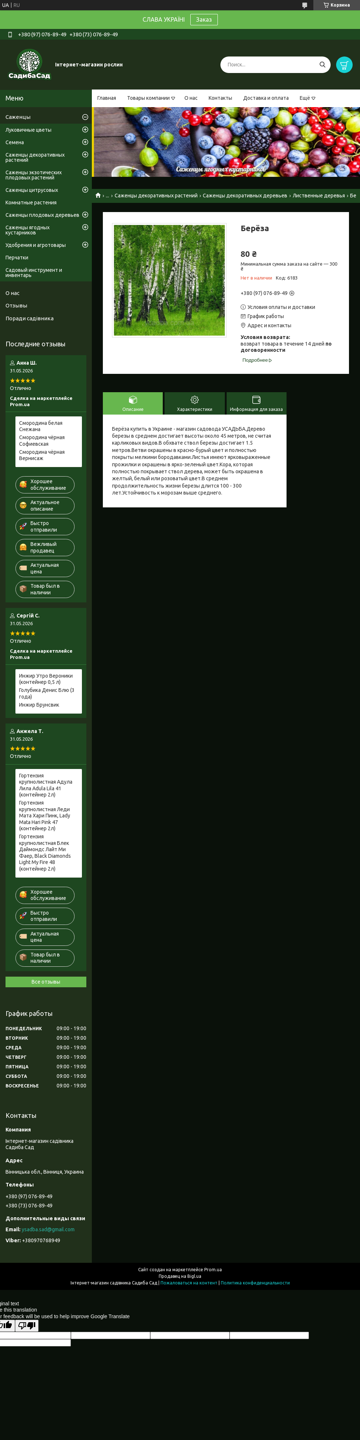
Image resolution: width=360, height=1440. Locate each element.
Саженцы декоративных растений (156, 195)
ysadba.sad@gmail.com (48, 1229)
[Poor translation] (27, 1326)
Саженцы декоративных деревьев (245, 195)
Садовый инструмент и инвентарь (34, 272)
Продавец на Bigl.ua (180, 1276)
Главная (106, 98)
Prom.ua (213, 1269)
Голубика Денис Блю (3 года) (47, 693)
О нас (191, 98)
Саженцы (18, 117)
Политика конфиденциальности (255, 1282)
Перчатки (17, 257)
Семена (15, 142)
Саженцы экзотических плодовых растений (34, 175)
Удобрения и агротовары (36, 245)
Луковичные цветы (28, 130)
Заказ (204, 19)
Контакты (220, 98)
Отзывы (16, 305)
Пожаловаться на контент (189, 1282)
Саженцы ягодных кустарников (28, 230)
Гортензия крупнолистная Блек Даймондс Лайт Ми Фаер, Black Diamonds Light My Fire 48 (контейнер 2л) (45, 853)
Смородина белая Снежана (40, 426)
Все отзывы (46, 982)
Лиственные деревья (319, 195)
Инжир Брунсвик (39, 705)
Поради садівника (30, 318)
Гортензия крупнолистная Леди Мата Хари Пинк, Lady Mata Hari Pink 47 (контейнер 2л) (44, 815)
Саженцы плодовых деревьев (42, 215)
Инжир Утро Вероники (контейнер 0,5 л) (46, 679)
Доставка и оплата (266, 98)
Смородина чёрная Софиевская (42, 440)
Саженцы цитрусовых (32, 190)
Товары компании (148, 98)
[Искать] (322, 64)
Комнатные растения (31, 202)
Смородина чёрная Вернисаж (42, 455)
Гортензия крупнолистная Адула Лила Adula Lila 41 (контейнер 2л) (45, 785)
